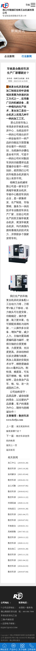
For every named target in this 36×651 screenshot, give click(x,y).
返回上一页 (11, 445)
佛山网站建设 (15, 640)
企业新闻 (9, 56)
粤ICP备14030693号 (19, 638)
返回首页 (10, 450)
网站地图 (31, 638)
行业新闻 (27, 56)
